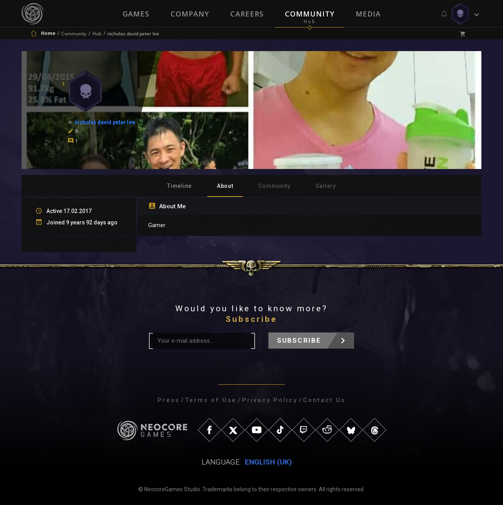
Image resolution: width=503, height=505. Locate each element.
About (225, 186)
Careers (247, 13)
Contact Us (324, 400)
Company (190, 13)
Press (169, 400)
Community (309, 13)
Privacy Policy (269, 400)
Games (136, 13)
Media (368, 13)
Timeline (179, 186)
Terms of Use (211, 400)
